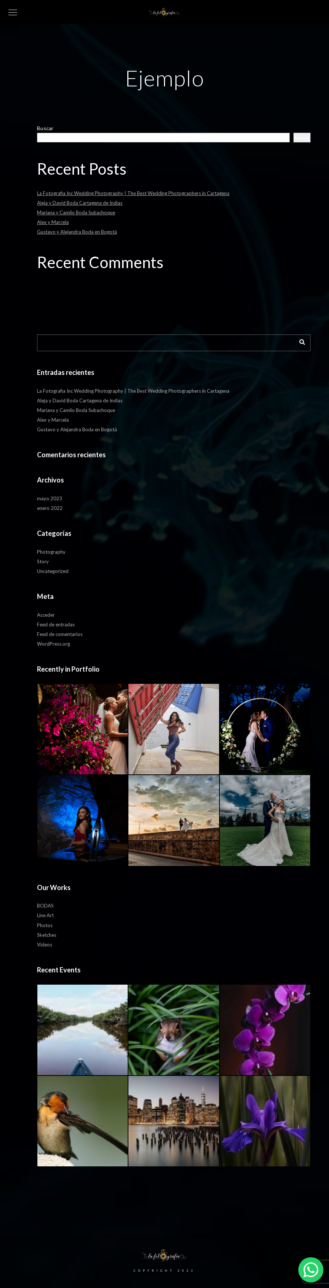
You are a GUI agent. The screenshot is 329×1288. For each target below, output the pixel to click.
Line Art (45, 915)
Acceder (46, 615)
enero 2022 (50, 508)
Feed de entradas (56, 624)
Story (43, 561)
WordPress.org (53, 644)
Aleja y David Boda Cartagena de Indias (79, 203)
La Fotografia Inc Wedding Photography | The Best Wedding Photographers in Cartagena (133, 193)
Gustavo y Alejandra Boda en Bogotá (77, 232)
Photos (45, 925)
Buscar (45, 128)
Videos (44, 945)
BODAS (45, 906)
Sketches (46, 935)
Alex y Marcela (53, 222)
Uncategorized (52, 571)
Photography (51, 552)
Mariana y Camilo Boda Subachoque (76, 212)
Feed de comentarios (60, 634)
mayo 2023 (49, 498)
